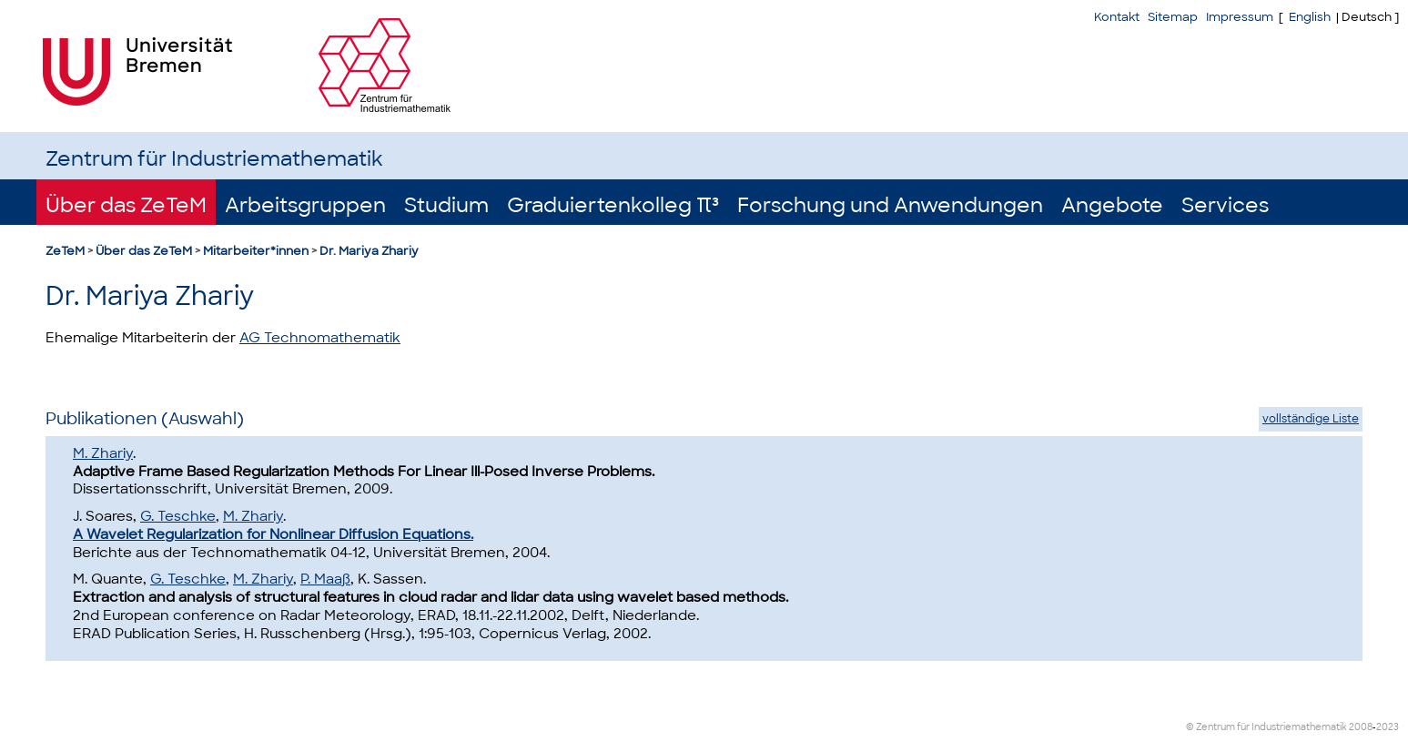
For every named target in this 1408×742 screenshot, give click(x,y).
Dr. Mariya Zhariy (369, 251)
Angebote (1112, 205)
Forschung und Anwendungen (890, 205)
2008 (1361, 727)
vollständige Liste (1310, 419)
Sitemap (1173, 17)
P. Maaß (325, 579)
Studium (446, 205)
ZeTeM (65, 251)
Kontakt (1117, 17)
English (1310, 17)
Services (1225, 205)
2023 (1387, 727)
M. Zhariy (103, 453)
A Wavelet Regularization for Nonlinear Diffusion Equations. (273, 534)
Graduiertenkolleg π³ (613, 205)
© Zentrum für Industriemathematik (1266, 727)
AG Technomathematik (319, 338)
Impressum (1239, 17)
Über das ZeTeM (126, 205)
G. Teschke (178, 516)
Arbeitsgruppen (305, 205)
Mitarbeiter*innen (256, 251)
